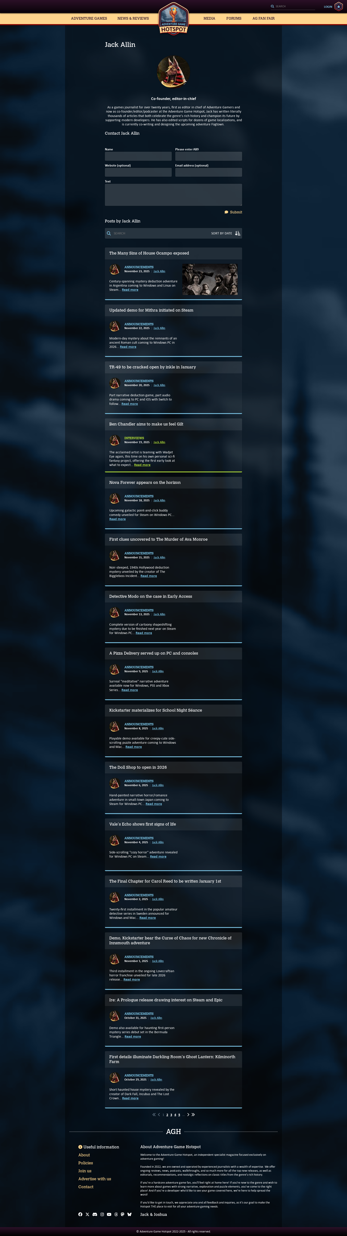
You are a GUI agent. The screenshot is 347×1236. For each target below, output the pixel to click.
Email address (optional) (191, 166)
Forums (233, 18)
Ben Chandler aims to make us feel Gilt (146, 424)
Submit (233, 212)
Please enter (187, 149)
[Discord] (94, 1214)
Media (209, 18)
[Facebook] (80, 1214)
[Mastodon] (122, 1214)
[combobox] (293, 6)
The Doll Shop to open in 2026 (138, 767)
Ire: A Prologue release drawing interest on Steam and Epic (165, 1000)
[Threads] (116, 1214)
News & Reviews (133, 18)
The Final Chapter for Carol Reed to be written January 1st (165, 881)
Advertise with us (94, 1179)
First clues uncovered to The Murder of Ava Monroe (158, 539)
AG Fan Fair (264, 18)
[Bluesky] (129, 1214)
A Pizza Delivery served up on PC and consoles (153, 653)
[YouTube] (109, 1214)
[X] (87, 1214)
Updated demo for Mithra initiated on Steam (151, 310)
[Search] (293, 6)
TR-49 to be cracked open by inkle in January (152, 367)
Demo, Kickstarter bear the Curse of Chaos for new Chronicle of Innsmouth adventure (170, 940)
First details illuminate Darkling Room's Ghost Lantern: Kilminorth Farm (172, 1059)
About (84, 1155)
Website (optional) (118, 166)
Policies (85, 1163)
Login (328, 7)
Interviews (134, 438)
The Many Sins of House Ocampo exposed (149, 253)
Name (109, 149)
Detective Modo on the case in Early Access (150, 596)
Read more (130, 289)
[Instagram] (102, 1214)
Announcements (139, 267)
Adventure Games (89, 18)
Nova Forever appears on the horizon (145, 482)
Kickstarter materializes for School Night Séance (155, 710)
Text (108, 182)
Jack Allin (159, 271)
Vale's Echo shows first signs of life (142, 824)
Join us (84, 1171)
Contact (85, 1186)
